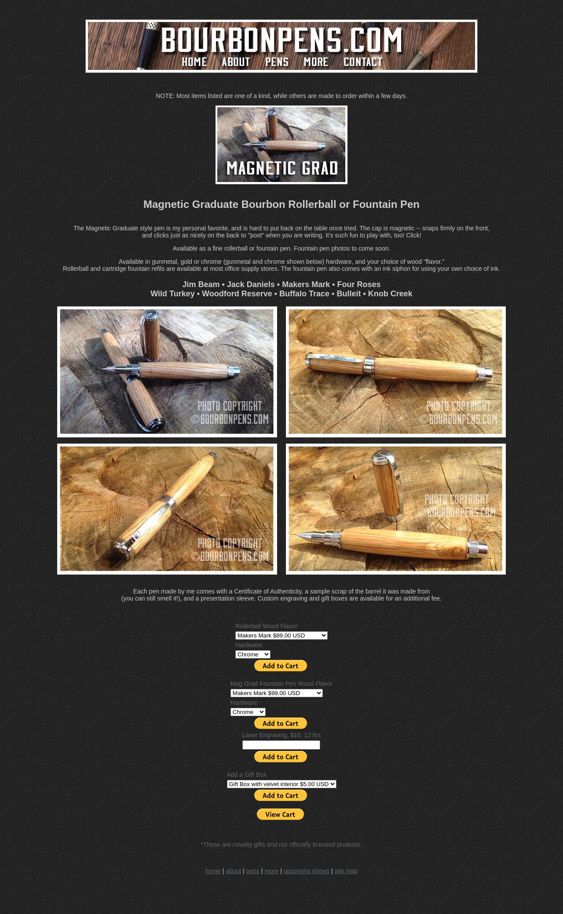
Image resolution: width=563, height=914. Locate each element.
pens (253, 870)
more (271, 870)
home (213, 870)
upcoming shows (306, 870)
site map (346, 870)
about (233, 870)
